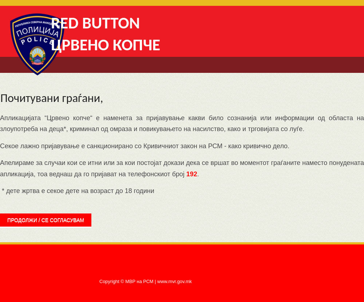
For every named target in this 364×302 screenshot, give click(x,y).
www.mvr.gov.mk (174, 281)
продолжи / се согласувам (45, 220)
